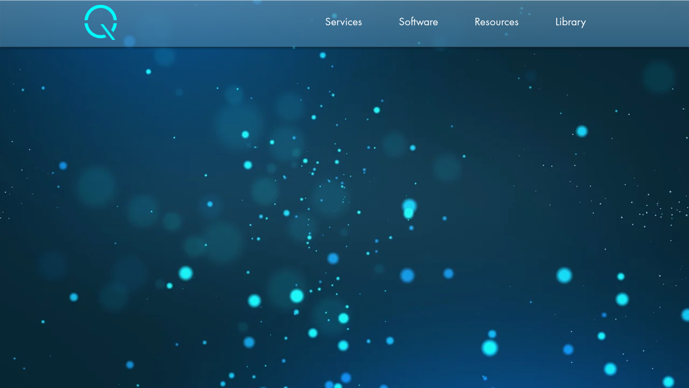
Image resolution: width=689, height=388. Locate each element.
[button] (344, 22)
